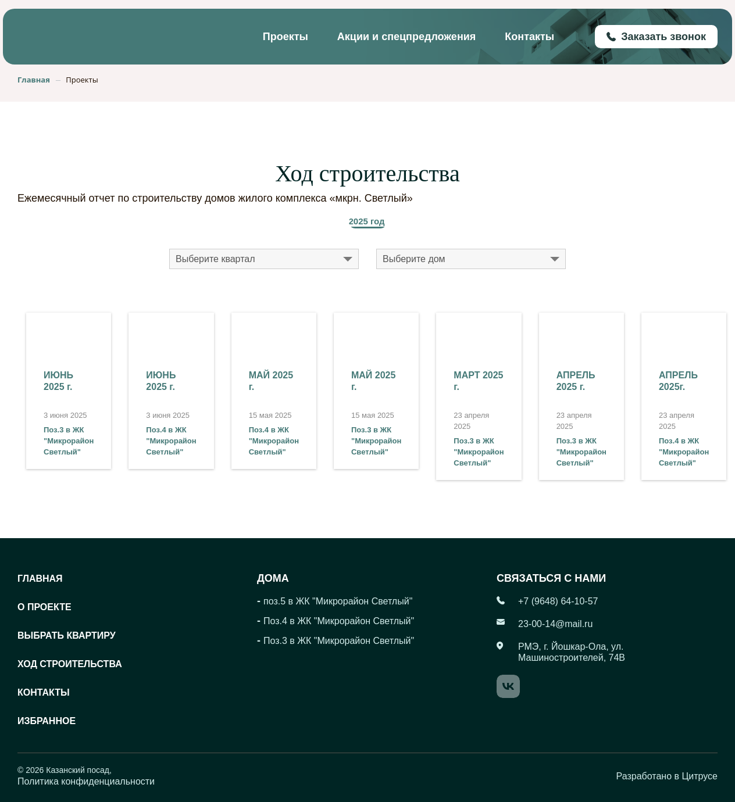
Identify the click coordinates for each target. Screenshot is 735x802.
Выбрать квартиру (66, 635)
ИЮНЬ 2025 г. (58, 380)
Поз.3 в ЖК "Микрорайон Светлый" (69, 440)
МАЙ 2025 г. (271, 380)
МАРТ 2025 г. (478, 380)
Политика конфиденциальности (86, 781)
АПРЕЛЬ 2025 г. (575, 380)
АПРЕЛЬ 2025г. (678, 380)
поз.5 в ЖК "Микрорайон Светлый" (337, 601)
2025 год (367, 221)
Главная (40, 578)
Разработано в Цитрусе (667, 776)
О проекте (44, 607)
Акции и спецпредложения (406, 36)
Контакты (529, 36)
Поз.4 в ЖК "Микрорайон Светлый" (171, 440)
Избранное (46, 721)
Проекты (285, 36)
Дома (273, 578)
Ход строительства (69, 664)
